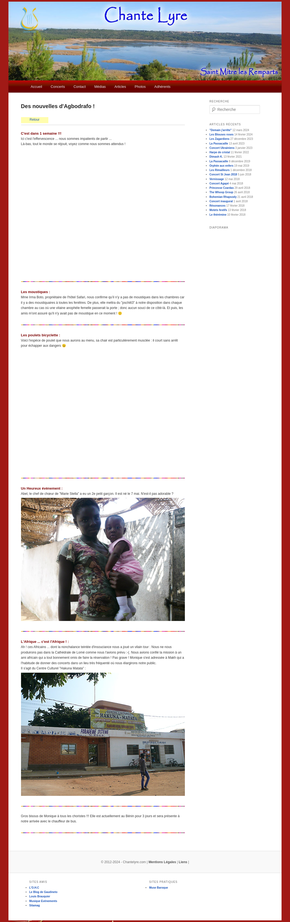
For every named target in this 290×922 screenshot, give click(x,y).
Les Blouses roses (221, 134)
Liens (183, 862)
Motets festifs (218, 210)
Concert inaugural (221, 201)
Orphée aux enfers (221, 165)
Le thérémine (217, 214)
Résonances (217, 205)
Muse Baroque (158, 887)
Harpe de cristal (219, 152)
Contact (79, 87)
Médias (100, 87)
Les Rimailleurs (219, 170)
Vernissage (216, 179)
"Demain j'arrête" (220, 130)
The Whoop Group (221, 192)
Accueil (36, 87)
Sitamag (34, 905)
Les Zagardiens (219, 138)
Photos (140, 87)
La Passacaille (218, 143)
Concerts (58, 87)
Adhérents (162, 87)
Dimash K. (216, 156)
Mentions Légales (162, 862)
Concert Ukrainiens (222, 147)
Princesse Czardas (221, 187)
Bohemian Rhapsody (222, 196)
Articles (120, 87)
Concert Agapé (219, 183)
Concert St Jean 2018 (223, 174)
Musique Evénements (43, 901)
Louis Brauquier (39, 896)
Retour (35, 120)
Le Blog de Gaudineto (43, 892)
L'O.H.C (34, 887)
